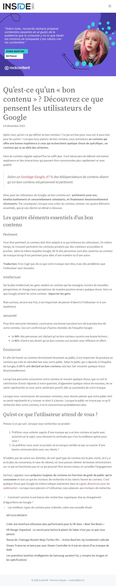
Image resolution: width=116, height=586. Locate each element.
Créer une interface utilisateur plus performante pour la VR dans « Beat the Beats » (55, 524)
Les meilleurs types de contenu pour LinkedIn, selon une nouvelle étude (50, 507)
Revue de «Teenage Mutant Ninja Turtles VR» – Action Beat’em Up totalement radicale (57, 540)
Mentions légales (58, 580)
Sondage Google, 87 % (37, 177)
